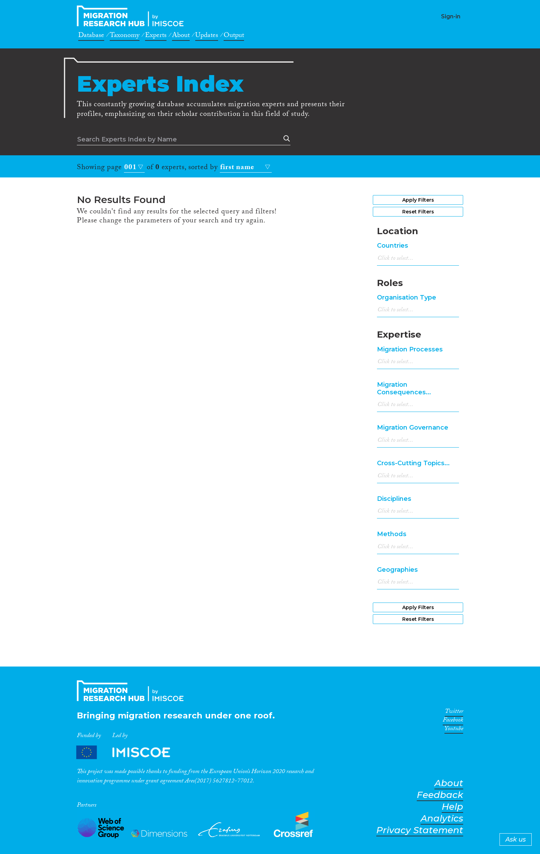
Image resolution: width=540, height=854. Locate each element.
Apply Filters (418, 200)
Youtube (453, 730)
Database (91, 36)
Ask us (515, 839)
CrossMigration (132, 16)
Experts (155, 36)
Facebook (453, 721)
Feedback (440, 795)
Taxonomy (125, 36)
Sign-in (450, 16)
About (181, 36)
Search (285, 138)
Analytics (442, 818)
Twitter (454, 712)
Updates (206, 36)
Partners (129, 752)
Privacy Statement (419, 830)
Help (452, 806)
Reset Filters (418, 212)
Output (234, 36)
